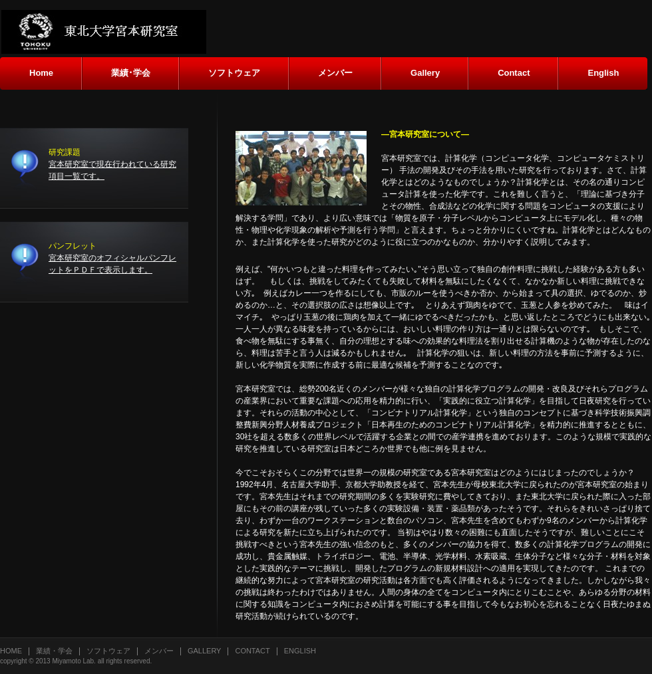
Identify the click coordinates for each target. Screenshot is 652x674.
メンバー (159, 651)
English (300, 651)
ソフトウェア (108, 651)
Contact (252, 651)
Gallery (204, 651)
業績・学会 (54, 651)
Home (11, 651)
